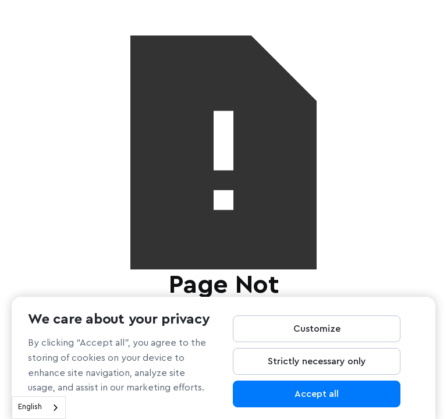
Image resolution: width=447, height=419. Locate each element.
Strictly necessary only (317, 365)
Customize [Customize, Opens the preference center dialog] (316, 332)
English (30, 407)
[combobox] (39, 407)
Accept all (317, 397)
